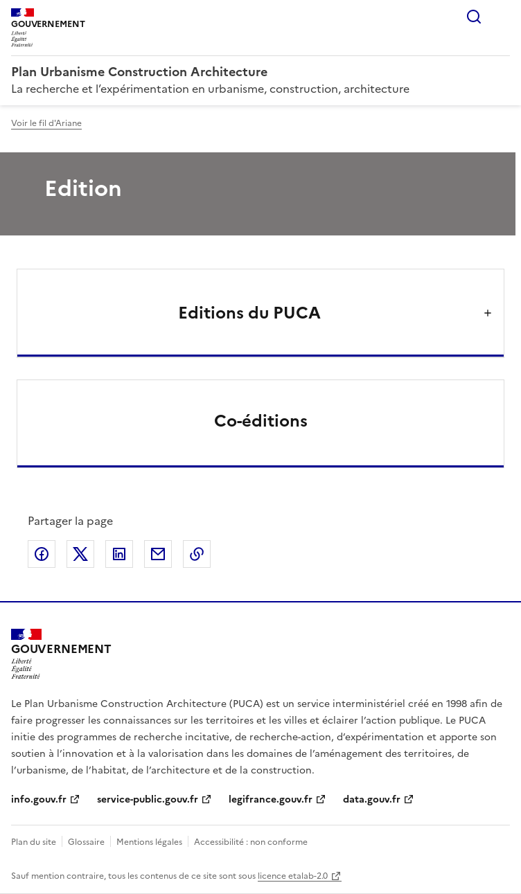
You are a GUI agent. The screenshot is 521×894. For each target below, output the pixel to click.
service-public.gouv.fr (147, 799)
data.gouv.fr (371, 799)
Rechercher (474, 16)
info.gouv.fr (39, 799)
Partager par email (158, 554)
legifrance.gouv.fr (270, 799)
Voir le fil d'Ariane (46, 123)
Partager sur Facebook (41, 554)
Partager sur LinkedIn (119, 554)
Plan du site (33, 842)
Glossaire (86, 842)
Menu (501, 16)
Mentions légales (149, 842)
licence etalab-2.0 (293, 876)
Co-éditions (261, 421)
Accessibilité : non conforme (251, 842)
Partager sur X (80, 554)
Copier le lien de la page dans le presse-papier (197, 554)
